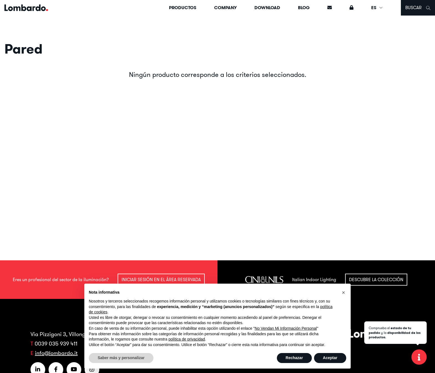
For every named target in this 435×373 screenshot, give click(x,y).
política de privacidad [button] (186, 339)
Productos (182, 8)
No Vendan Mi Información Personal (286, 328)
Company (225, 8)
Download (267, 8)
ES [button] (377, 8)
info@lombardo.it (56, 352)
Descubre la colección (376, 279)
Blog (304, 8)
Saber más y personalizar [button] (121, 358)
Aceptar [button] (330, 358)
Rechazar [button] (294, 358)
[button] (343, 292)
